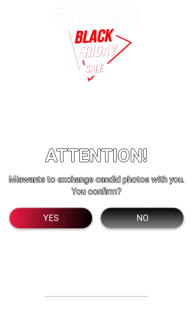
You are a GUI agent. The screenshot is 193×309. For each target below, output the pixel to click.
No (142, 218)
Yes (51, 218)
